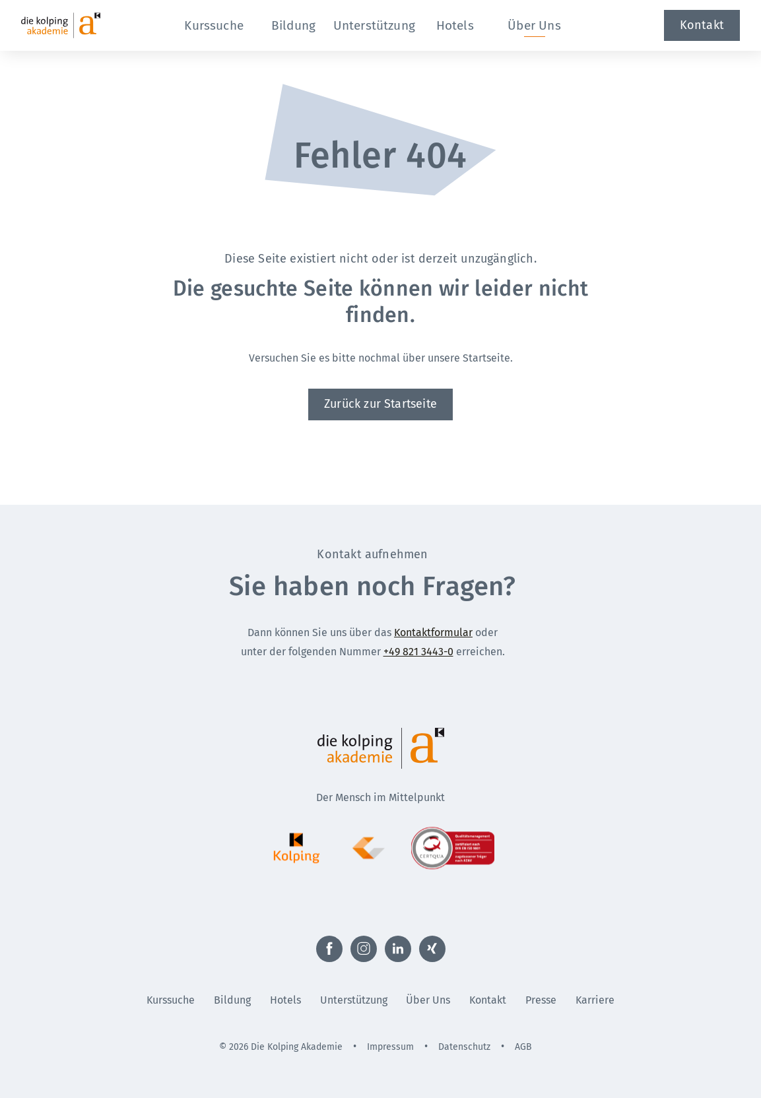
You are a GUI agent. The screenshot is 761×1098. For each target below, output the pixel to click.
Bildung (232, 1000)
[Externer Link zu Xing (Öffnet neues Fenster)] (432, 949)
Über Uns (428, 1000)
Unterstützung (353, 1000)
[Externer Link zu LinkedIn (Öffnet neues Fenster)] (398, 949)
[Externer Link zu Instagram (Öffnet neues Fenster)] (363, 949)
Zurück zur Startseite (380, 404)
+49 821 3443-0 (418, 651)
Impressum (390, 1046)
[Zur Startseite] (84, 25)
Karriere (595, 1000)
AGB (523, 1046)
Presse (540, 1000)
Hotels (285, 1000)
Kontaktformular (433, 632)
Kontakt (702, 25)
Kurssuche (171, 1000)
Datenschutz (464, 1046)
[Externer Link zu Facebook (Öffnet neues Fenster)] (329, 949)
